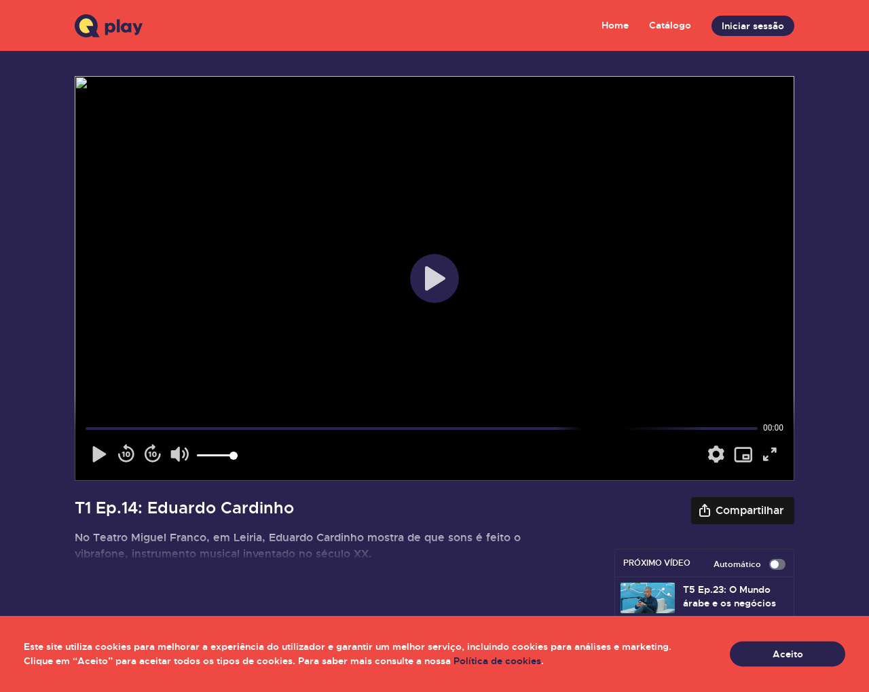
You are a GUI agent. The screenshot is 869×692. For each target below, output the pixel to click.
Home (615, 25)
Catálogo (670, 25)
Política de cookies (497, 661)
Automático (749, 564)
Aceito (788, 654)
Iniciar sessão (753, 26)
